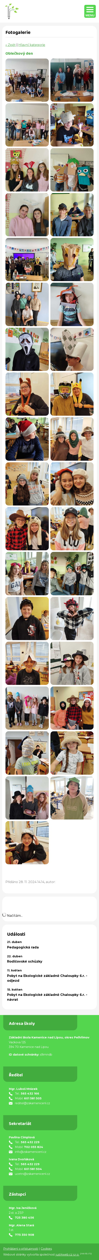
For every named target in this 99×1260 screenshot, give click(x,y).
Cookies (46, 1249)
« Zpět (10, 45)
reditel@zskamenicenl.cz (32, 1103)
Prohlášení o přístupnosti (20, 1249)
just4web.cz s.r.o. (67, 1254)
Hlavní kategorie (31, 45)
